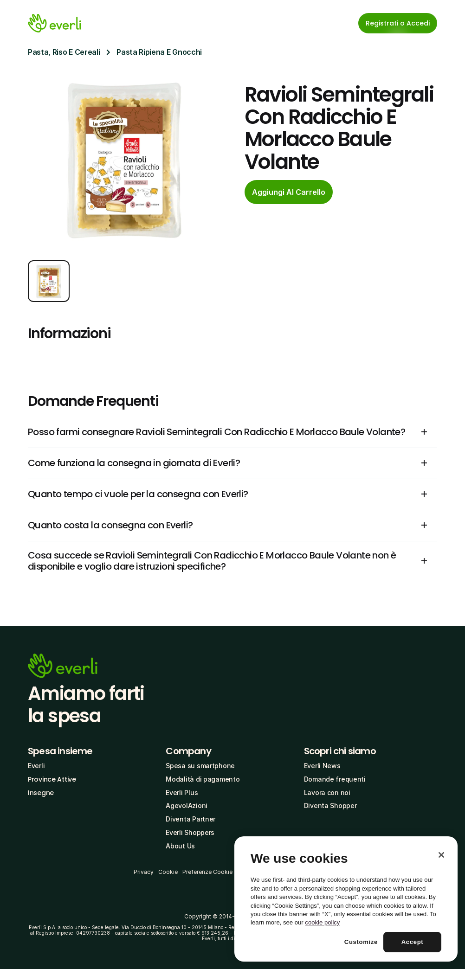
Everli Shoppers (190, 832)
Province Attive (52, 779)
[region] (346, 899)
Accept (412, 941)
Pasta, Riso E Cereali (64, 52)
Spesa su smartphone (200, 766)
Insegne (41, 792)
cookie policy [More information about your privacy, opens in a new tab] (322, 922)
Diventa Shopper (330, 805)
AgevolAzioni (186, 805)
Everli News (322, 766)
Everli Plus (182, 792)
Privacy (144, 871)
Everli (36, 766)
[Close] (441, 855)
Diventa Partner (190, 819)
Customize (361, 941)
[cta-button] (289, 192)
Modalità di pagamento (202, 779)
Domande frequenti (335, 779)
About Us (180, 846)
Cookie (168, 871)
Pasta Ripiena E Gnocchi (159, 52)
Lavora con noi (327, 792)
